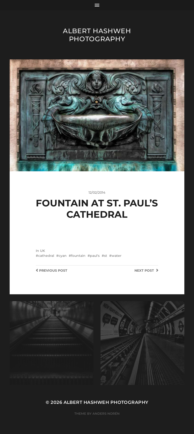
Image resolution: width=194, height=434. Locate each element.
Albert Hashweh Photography (97, 35)
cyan (63, 256)
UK (42, 251)
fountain (78, 256)
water (116, 256)
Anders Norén (106, 413)
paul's (95, 256)
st (105, 256)
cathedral (46, 256)
